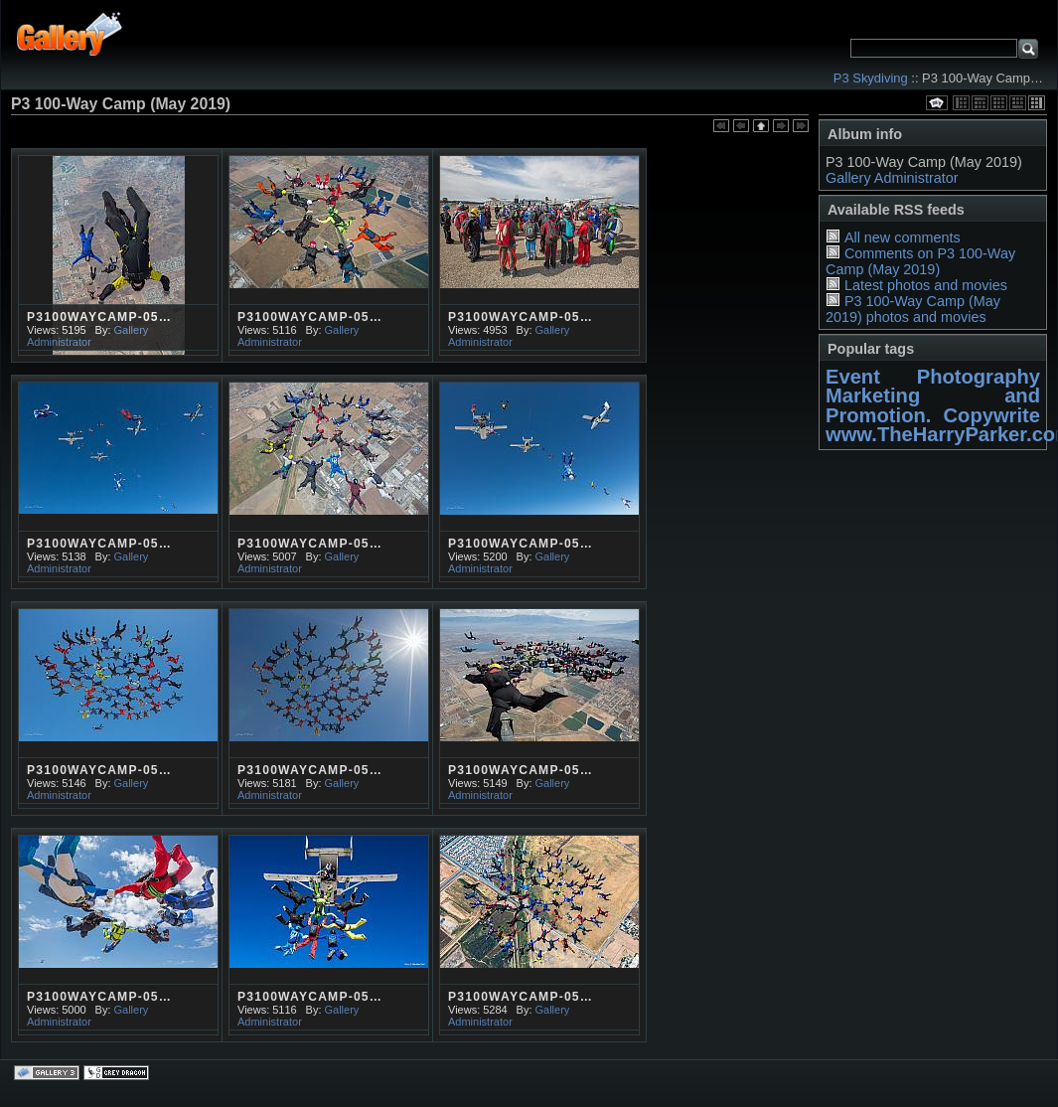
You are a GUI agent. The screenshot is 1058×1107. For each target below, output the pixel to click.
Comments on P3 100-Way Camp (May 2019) (920, 261)
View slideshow (937, 102)
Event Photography (933, 377)
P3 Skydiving (870, 78)
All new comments (902, 237)
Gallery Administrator (892, 178)
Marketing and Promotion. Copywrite (933, 405)
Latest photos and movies (925, 285)
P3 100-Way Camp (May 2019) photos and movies (913, 309)
